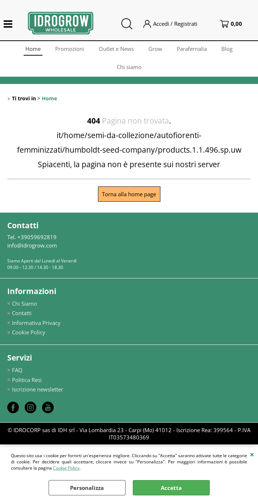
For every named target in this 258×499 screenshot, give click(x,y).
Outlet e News (116, 48)
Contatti (22, 313)
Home (33, 48)
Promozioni (69, 48)
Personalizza (87, 487)
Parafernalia (192, 48)
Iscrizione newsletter (37, 389)
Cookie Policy (66, 468)
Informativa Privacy (36, 322)
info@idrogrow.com (32, 245)
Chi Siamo (24, 303)
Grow (155, 48)
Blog (227, 48)
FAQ (17, 370)
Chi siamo (129, 67)
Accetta (171, 487)
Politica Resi (27, 379)
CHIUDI (252, 454)
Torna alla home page (129, 194)
